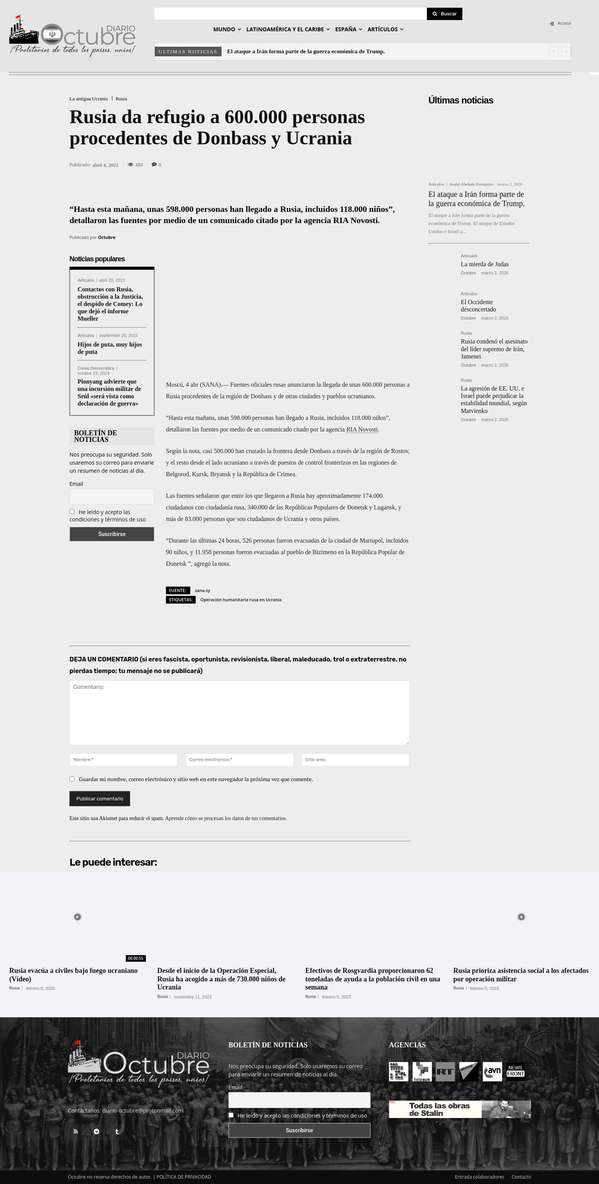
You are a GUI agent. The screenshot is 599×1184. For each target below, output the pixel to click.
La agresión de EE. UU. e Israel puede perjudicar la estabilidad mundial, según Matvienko (494, 399)
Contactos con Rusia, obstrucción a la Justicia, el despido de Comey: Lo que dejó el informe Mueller (110, 304)
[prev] (553, 51)
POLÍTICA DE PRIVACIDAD (184, 1177)
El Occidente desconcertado (478, 306)
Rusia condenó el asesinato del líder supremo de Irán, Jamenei (494, 348)
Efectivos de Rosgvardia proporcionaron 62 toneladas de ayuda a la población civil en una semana (373, 979)
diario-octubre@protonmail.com (142, 1110)
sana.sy (202, 590)
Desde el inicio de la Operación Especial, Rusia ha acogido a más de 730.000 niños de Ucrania (221, 979)
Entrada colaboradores (479, 1177)
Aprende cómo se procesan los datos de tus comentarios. (226, 818)
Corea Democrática (96, 368)
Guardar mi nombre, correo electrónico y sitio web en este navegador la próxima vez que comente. (196, 779)
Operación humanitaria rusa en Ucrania (240, 599)
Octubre (106, 237)
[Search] (444, 14)
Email (76, 483)
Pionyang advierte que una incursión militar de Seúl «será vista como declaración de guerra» (109, 392)
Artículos (86, 280)
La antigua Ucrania (88, 98)
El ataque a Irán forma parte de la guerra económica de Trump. (306, 51)
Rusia (121, 98)
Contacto (521, 1177)
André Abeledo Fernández (471, 184)
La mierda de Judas (485, 264)
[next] (566, 51)
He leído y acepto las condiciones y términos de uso (107, 515)
